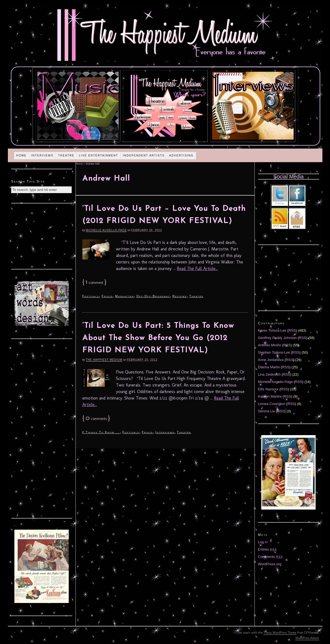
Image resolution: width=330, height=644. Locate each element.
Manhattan (124, 296)
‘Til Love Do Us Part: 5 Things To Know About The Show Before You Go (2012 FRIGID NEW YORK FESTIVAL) (158, 338)
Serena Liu (266, 411)
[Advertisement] (41, 235)
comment (94, 282)
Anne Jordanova (271, 360)
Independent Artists (144, 155)
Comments (270, 557)
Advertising (181, 155)
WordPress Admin (307, 638)
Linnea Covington (271, 404)
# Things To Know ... (101, 432)
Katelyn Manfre (270, 396)
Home (21, 155)
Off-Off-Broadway (153, 296)
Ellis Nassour (268, 389)
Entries (267, 549)
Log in (263, 542)
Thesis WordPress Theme (279, 632)
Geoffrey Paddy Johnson (277, 338)
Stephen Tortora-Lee (274, 352)
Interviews (42, 155)
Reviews (179, 296)
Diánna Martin (269, 367)
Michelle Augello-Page (106, 230)
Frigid (107, 296)
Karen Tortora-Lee (272, 330)
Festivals (90, 296)
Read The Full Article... (197, 268)
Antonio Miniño (269, 345)
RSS (292, 330)
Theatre (66, 155)
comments (96, 418)
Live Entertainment (98, 155)
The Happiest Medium (104, 359)
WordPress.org (269, 564)
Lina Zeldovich (269, 374)
